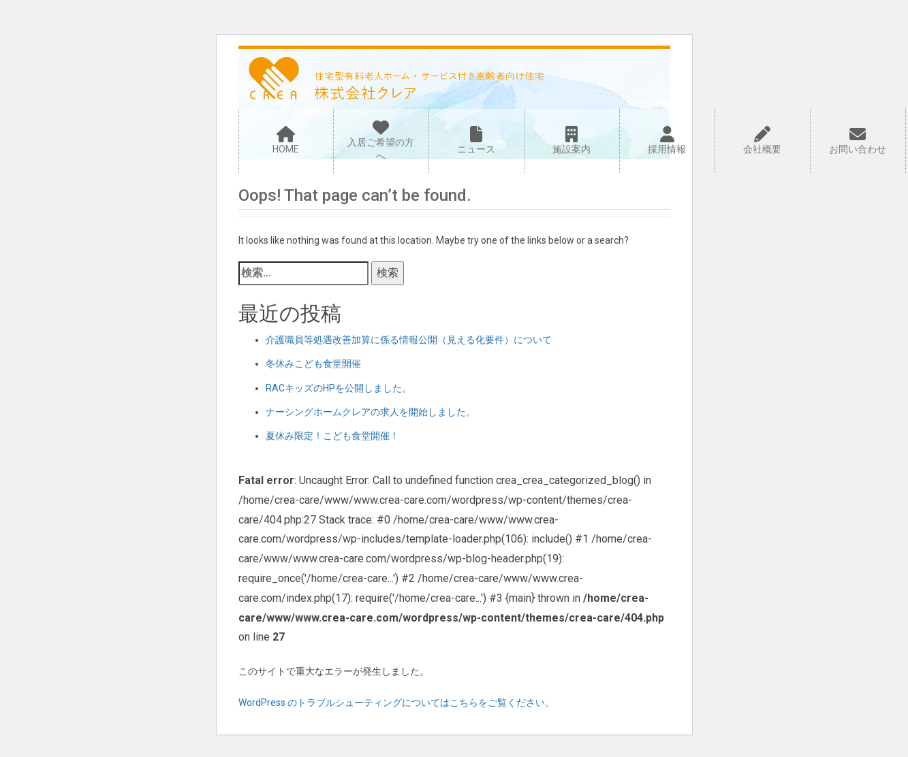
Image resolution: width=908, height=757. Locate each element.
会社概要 (763, 140)
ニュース (476, 140)
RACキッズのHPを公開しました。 (338, 388)
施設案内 (572, 140)
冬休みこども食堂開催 (313, 363)
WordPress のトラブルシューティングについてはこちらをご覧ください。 (396, 702)
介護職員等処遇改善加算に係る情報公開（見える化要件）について (409, 339)
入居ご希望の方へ (380, 140)
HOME (286, 140)
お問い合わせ (858, 140)
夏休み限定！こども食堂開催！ (332, 435)
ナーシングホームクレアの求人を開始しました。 (370, 411)
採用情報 (667, 140)
